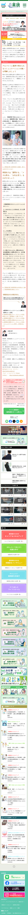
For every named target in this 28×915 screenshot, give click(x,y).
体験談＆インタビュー (6, 904)
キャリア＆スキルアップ (11, 901)
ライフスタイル (4, 908)
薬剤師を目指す (16, 904)
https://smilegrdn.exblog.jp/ (16, 375)
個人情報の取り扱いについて (19, 913)
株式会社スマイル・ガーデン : (10, 369)
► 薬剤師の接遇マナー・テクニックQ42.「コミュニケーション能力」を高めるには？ (13, 323)
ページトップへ (14, 866)
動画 (19, 908)
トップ (2, 901)
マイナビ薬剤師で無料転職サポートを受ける (14, 411)
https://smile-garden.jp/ (8, 371)
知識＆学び (21, 901)
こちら (22, 394)
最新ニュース (13, 908)
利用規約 (9, 913)
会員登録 (3, 913)
